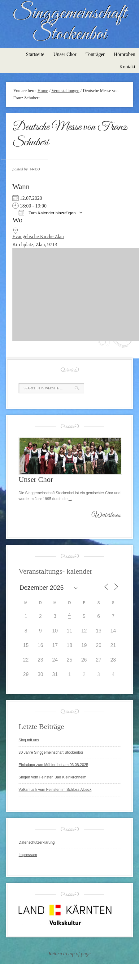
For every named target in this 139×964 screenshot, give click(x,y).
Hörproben (124, 54)
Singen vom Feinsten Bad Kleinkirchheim (52, 777)
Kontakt (127, 66)
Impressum (28, 855)
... (70, 499)
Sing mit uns (29, 740)
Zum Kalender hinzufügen (47, 212)
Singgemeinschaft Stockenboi (69, 24)
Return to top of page (70, 953)
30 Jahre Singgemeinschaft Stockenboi (51, 752)
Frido (35, 169)
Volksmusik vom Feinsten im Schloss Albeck (55, 789)
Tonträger (95, 54)
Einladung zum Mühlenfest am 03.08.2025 (53, 765)
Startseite (35, 54)
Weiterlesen (106, 515)
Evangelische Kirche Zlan (38, 236)
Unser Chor (65, 54)
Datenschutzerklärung (37, 842)
